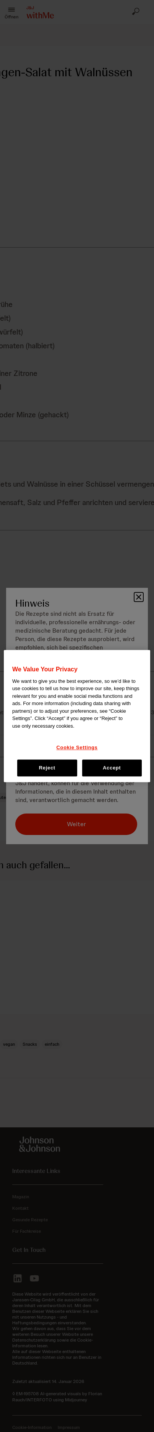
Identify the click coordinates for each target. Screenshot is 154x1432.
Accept (112, 768)
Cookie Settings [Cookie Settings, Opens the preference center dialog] (77, 747)
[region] (77, 716)
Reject (47, 768)
